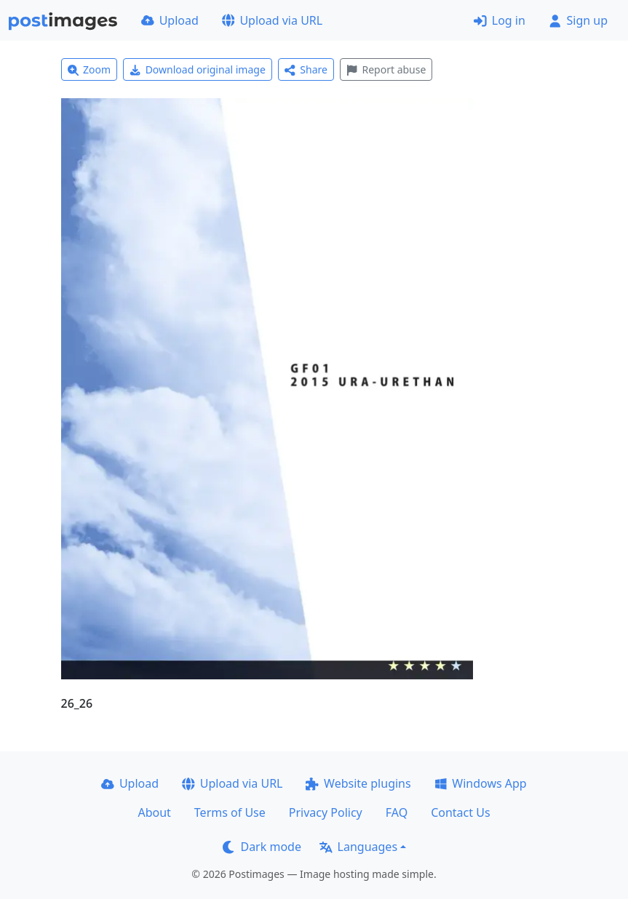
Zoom (89, 69)
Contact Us (460, 812)
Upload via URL (272, 20)
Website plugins (358, 783)
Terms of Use (230, 812)
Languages (358, 847)
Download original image (198, 69)
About (154, 812)
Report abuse (386, 69)
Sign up (578, 20)
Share (306, 69)
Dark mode (262, 847)
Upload (170, 20)
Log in (499, 20)
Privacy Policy (325, 812)
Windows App (480, 783)
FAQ (397, 812)
